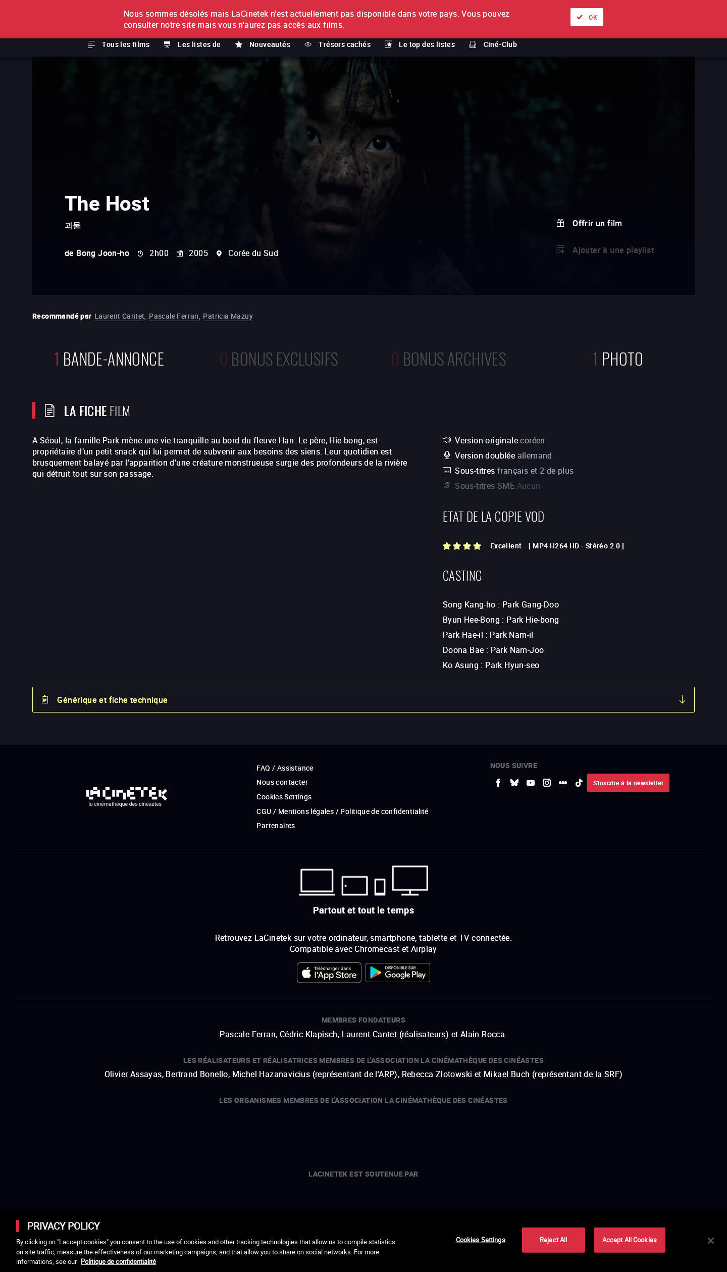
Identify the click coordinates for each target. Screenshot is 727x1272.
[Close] (711, 1241)
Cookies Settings (480, 1239)
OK (593, 17)
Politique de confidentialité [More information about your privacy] (118, 1261)
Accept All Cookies (629, 1239)
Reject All (553, 1239)
